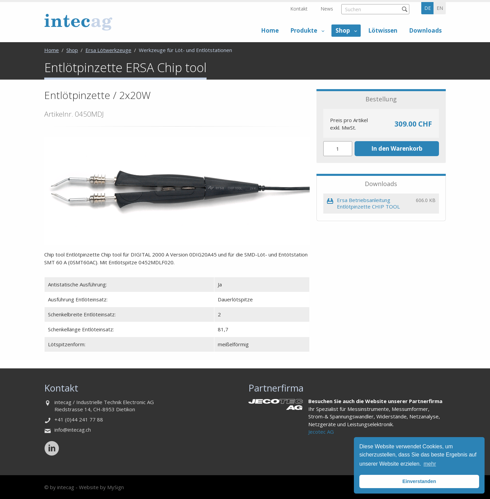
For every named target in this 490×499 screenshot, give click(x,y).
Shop (343, 30)
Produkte (303, 30)
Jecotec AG (321, 431)
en (440, 8)
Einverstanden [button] (419, 481)
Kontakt (299, 8)
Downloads (425, 30)
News (327, 8)
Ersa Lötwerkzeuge (108, 50)
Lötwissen (382, 30)
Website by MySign (101, 487)
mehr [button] (430, 464)
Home (270, 30)
